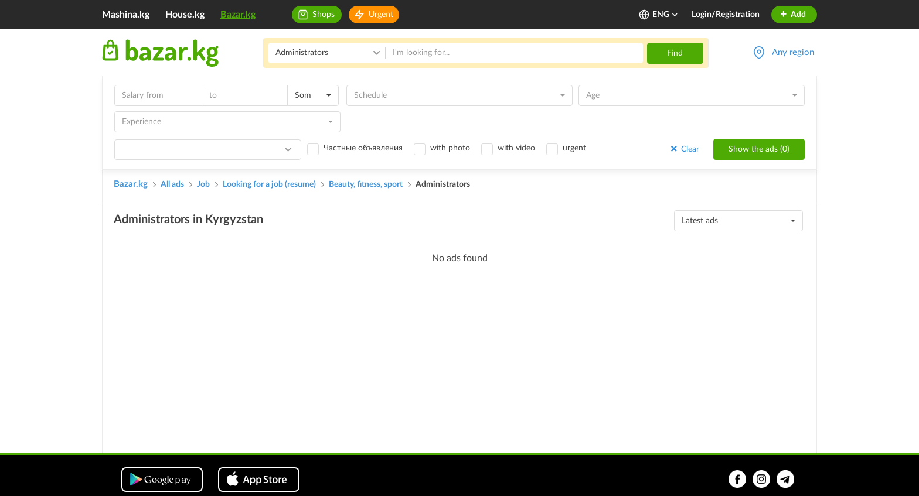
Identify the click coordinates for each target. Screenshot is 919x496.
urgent (574, 148)
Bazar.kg (238, 14)
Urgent (381, 15)
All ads (172, 184)
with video (516, 148)
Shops (323, 15)
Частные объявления (363, 148)
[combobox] (313, 95)
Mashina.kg (125, 14)
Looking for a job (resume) (269, 184)
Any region (793, 52)
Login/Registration (726, 15)
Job (203, 184)
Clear (684, 149)
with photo (450, 148)
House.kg (185, 14)
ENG (665, 15)
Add (793, 15)
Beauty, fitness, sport (366, 184)
